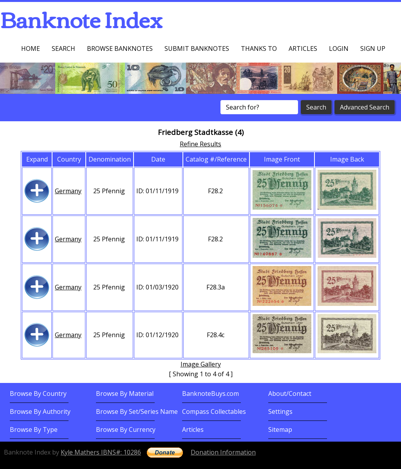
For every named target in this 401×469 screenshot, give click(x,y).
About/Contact (289, 393)
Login (339, 48)
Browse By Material (125, 393)
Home (30, 48)
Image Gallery (201, 364)
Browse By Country (38, 393)
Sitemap (280, 429)
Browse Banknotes (120, 48)
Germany (68, 191)
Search (63, 48)
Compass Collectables (214, 411)
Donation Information (223, 452)
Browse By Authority (40, 411)
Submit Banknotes (196, 48)
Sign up (372, 48)
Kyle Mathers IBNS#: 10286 (101, 452)
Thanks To (259, 48)
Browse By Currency (125, 429)
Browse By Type (34, 429)
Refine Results (200, 144)
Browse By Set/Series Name (137, 411)
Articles (303, 48)
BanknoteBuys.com (210, 393)
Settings (280, 411)
